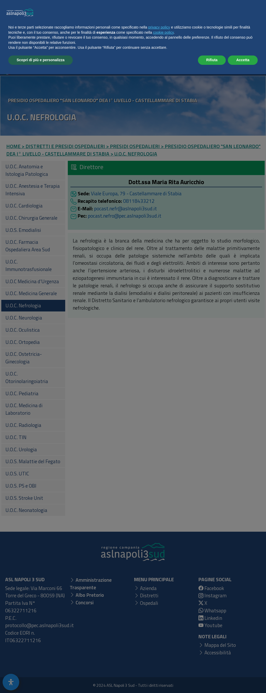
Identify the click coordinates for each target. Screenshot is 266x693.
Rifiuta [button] (212, 679)
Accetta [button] (242, 679)
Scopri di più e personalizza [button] (40, 679)
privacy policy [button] (159, 646)
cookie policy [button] (163, 651)
